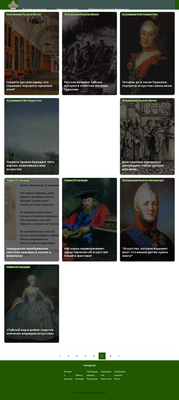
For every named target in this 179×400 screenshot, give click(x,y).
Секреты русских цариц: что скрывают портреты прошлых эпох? (29, 85)
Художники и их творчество (106, 375)
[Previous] (60, 355)
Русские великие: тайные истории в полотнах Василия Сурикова (86, 85)
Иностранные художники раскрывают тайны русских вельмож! (143, 165)
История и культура (34, 4)
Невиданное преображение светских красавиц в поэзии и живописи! (28, 252)
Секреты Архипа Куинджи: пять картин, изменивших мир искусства (30, 165)
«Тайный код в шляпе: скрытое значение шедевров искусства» (30, 331)
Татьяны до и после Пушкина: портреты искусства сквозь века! (147, 84)
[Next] (118, 355)
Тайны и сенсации (67, 4)
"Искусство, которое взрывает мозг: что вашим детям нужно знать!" (145, 252)
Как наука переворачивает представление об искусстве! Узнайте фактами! (86, 252)
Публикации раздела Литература (109, 4)
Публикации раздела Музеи (119, 375)
